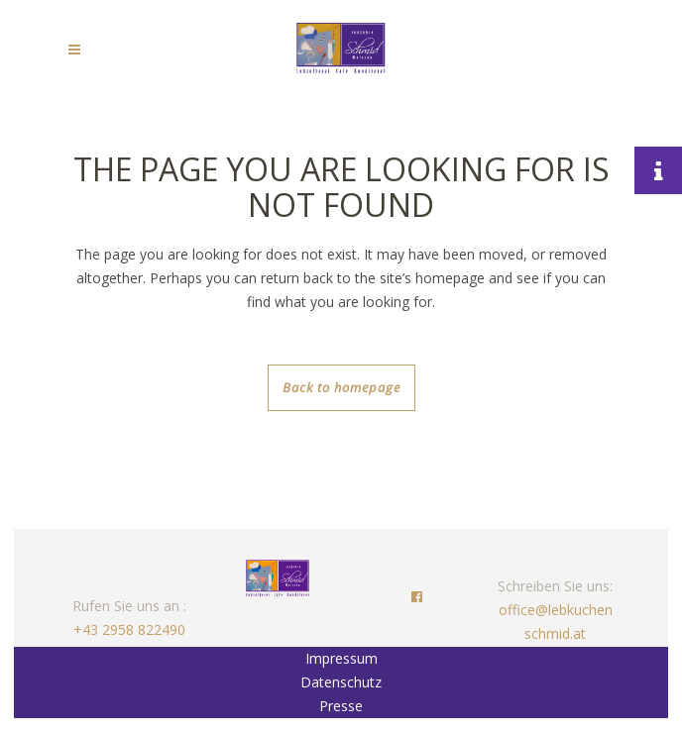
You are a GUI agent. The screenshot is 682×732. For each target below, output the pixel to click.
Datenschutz (341, 682)
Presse (341, 705)
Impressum (341, 658)
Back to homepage (341, 387)
